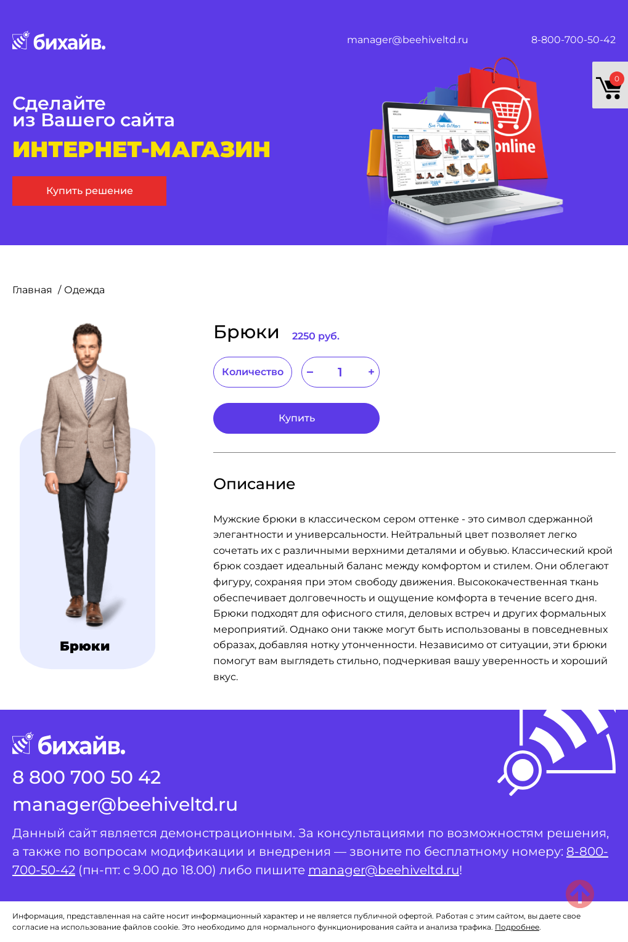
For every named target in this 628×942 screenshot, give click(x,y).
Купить (297, 418)
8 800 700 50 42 (86, 777)
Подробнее (517, 927)
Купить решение (89, 191)
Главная (33, 290)
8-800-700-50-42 (573, 40)
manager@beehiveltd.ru (407, 40)
